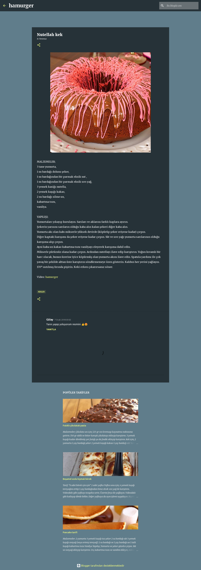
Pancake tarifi (70, 532)
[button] (39, 45)
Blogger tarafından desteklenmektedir (100, 565)
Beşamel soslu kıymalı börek (77, 479)
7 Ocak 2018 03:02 (62, 320)
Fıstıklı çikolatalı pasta (74, 425)
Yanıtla (51, 329)
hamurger (21, 6)
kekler (41, 292)
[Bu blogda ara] (182, 5)
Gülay (49, 319)
